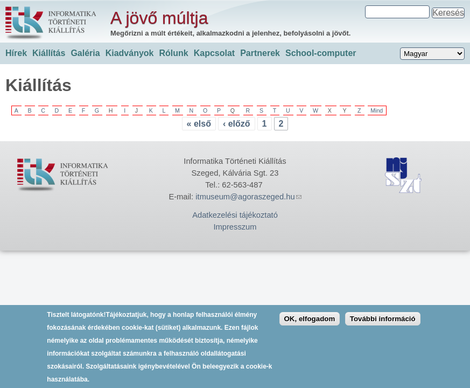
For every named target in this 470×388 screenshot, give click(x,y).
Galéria (85, 53)
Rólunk (173, 53)
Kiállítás (48, 53)
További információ (383, 325)
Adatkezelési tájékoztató (235, 215)
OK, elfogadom (309, 325)
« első (199, 123)
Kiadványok (130, 53)
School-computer (320, 53)
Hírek (16, 53)
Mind (376, 110)
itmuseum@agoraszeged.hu (248, 196)
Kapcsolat (214, 53)
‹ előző (236, 123)
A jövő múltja (159, 17)
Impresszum (234, 227)
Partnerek (260, 53)
